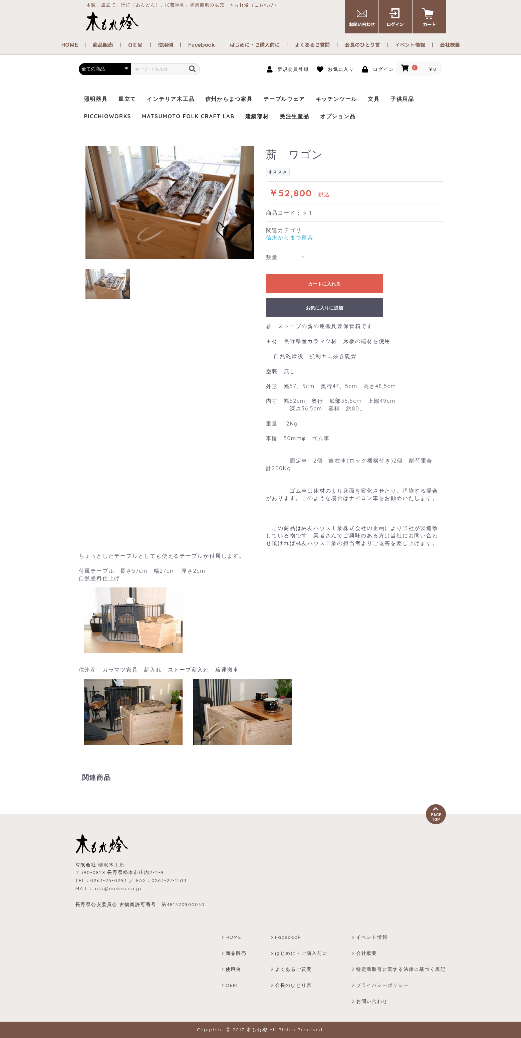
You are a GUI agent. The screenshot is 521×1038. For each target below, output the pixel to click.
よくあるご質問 (293, 969)
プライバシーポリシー (382, 985)
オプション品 (338, 116)
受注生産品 (294, 116)
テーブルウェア (284, 99)
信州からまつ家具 (229, 99)
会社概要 (366, 953)
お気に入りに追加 (324, 308)
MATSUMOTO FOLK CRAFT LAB (188, 116)
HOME (234, 937)
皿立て (127, 99)
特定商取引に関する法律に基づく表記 (401, 969)
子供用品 (402, 99)
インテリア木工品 (170, 99)
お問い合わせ (372, 1001)
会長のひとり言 (293, 985)
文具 (374, 99)
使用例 (233, 969)
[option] (169, 202)
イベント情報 (372, 937)
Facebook (288, 937)
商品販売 (236, 953)
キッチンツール (336, 99)
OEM (232, 985)
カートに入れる (324, 284)
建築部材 (257, 116)
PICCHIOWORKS (108, 116)
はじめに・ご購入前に (301, 953)
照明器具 (96, 99)
